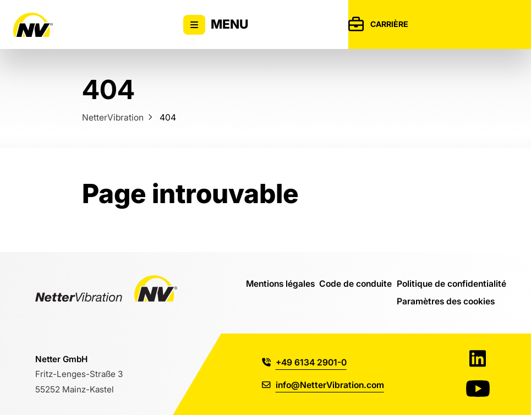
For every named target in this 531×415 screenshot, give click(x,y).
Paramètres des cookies (446, 301)
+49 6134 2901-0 (304, 362)
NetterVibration (113, 117)
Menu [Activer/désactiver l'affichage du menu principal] (215, 25)
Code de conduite (355, 283)
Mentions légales (280, 283)
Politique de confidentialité (451, 283)
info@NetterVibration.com (323, 385)
